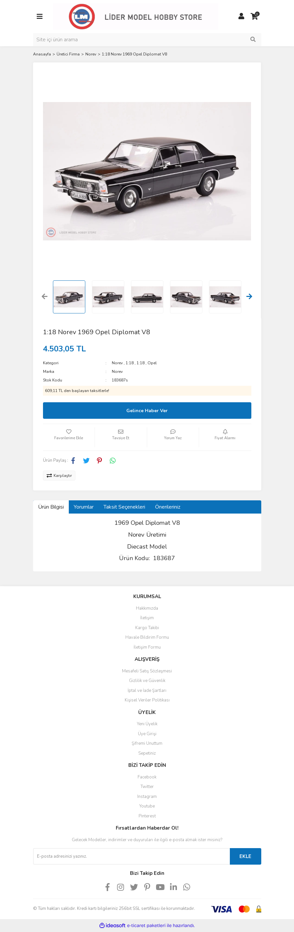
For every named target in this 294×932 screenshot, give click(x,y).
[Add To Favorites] (69, 437)
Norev (117, 363)
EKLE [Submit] (245, 856)
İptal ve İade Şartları (147, 691)
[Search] (147, 39)
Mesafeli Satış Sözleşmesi (147, 671)
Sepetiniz (147, 753)
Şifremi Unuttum (147, 743)
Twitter (147, 787)
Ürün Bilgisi (51, 507)
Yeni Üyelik (147, 724)
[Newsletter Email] (131, 856)
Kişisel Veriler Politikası (147, 700)
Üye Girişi (147, 734)
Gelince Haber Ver (147, 411)
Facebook (147, 777)
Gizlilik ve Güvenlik (147, 681)
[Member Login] (241, 16)
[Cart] (254, 16)
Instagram (147, 797)
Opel (152, 363)
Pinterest (147, 816)
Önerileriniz (167, 507)
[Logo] (135, 16)
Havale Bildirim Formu (147, 637)
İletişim (147, 618)
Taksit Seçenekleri (124, 507)
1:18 (130, 363)
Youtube (147, 806)
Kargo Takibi (147, 628)
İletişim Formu (147, 647)
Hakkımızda (147, 608)
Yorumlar (84, 507)
